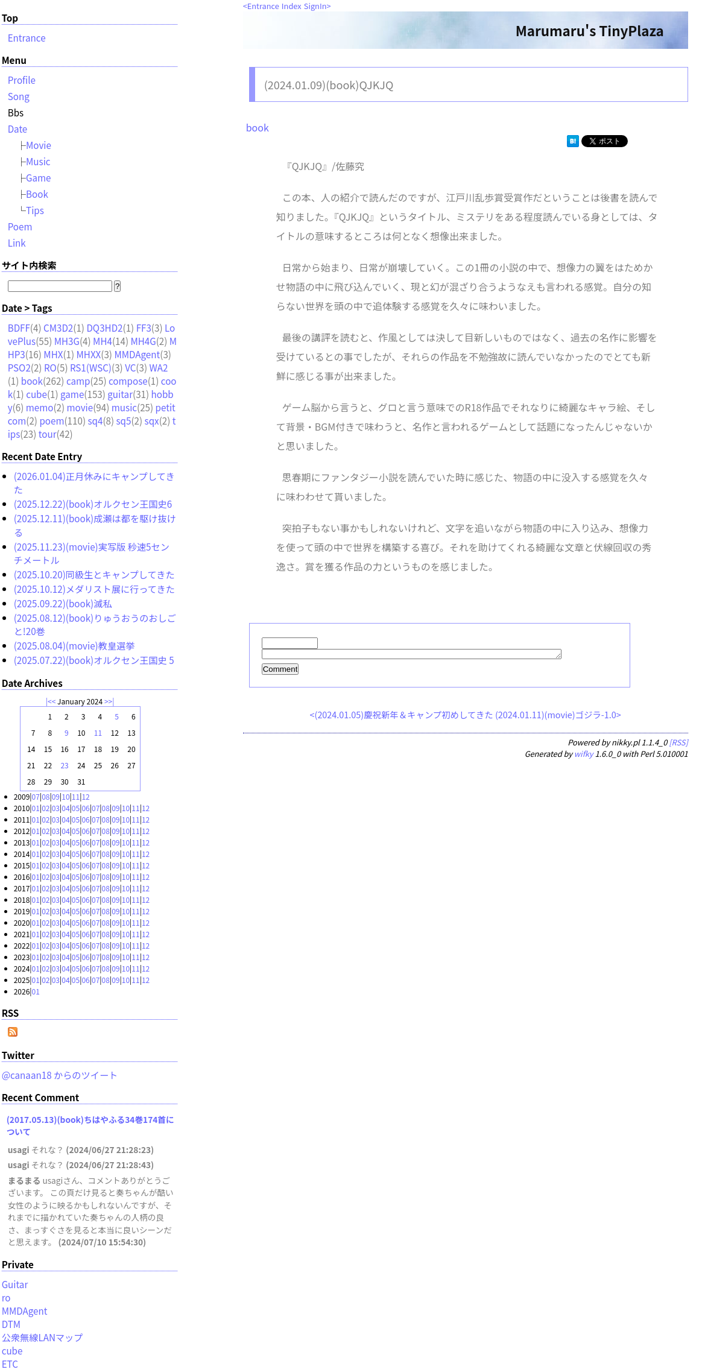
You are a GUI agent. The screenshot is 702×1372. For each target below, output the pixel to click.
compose (128, 380)
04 (65, 808)
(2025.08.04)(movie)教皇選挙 (74, 645)
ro (6, 1297)
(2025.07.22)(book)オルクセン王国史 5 (94, 659)
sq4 (95, 420)
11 (98, 732)
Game (38, 177)
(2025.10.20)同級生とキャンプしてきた (94, 574)
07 (36, 796)
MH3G (67, 340)
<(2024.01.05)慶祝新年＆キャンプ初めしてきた (401, 716)
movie (80, 407)
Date (18, 128)
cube (36, 393)
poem (51, 420)
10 (65, 796)
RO (50, 367)
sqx (152, 420)
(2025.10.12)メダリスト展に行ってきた (94, 588)
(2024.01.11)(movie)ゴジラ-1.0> (558, 716)
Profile (22, 79)
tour (48, 433)
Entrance (263, 5)
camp (78, 380)
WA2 (158, 367)
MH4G (143, 340)
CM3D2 (58, 327)
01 (36, 808)
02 (45, 808)
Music (38, 161)
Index (292, 5)
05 (76, 808)
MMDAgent (137, 354)
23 (64, 765)
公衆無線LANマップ (42, 1337)
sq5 (123, 420)
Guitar (15, 1284)
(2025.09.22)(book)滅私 (63, 603)
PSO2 (19, 367)
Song (19, 96)
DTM (11, 1323)
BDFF (19, 327)
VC (130, 367)
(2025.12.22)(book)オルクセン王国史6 (93, 503)
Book (37, 193)
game (72, 393)
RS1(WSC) (91, 367)
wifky (583, 755)
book (257, 127)
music (124, 407)
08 (45, 796)
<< (51, 701)
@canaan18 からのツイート (60, 1074)
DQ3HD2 (104, 327)
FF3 (143, 327)
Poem (20, 226)
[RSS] (678, 744)
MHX (53, 354)
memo (40, 407)
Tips (35, 210)
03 (56, 808)
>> (108, 701)
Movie (38, 144)
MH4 (102, 340)
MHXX (89, 354)
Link (17, 242)
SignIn (315, 5)
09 (56, 796)
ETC (10, 1363)
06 (85, 808)
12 (85, 796)
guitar (120, 393)
